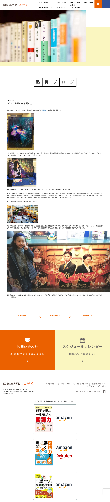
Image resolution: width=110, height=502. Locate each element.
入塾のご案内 (88, 2)
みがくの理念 (43, 2)
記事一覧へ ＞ (55, 315)
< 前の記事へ (22, 315)
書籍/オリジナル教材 (73, 384)
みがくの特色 (62, 2)
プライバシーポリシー (94, 391)
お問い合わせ (75, 7)
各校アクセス (62, 7)
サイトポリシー (80, 391)
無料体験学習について (47, 7)
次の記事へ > (87, 315)
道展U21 (45, 110)
